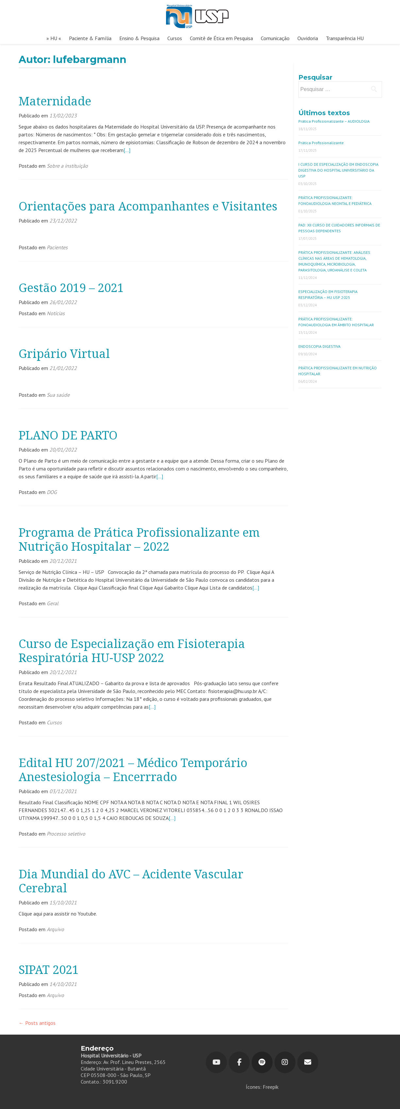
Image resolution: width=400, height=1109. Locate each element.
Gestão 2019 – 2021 (71, 288)
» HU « (53, 38)
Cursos (174, 38)
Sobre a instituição (67, 165)
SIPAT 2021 (49, 970)
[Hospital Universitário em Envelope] (307, 1062)
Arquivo (55, 929)
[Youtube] (216, 1062)
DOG (52, 492)
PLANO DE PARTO (68, 435)
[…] (127, 150)
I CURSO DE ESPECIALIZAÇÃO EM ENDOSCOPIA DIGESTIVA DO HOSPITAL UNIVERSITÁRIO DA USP (338, 170)
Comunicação (275, 38)
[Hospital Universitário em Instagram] (285, 1062)
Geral (52, 603)
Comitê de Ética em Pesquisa (221, 38)
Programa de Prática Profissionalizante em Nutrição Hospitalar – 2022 (139, 540)
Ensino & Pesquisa (139, 38)
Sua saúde (58, 395)
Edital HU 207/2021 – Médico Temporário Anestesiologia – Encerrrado (133, 770)
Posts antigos (37, 1023)
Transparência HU (345, 38)
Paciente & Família (90, 38)
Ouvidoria (307, 38)
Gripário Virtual (64, 354)
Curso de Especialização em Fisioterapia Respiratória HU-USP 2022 (132, 651)
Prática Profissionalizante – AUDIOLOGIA (334, 121)
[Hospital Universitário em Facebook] (239, 1062)
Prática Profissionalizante (321, 142)
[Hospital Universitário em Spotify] (262, 1062)
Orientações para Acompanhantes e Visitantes (148, 206)
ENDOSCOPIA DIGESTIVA (319, 346)
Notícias (56, 313)
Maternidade (55, 101)
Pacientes (57, 247)
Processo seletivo (66, 833)
